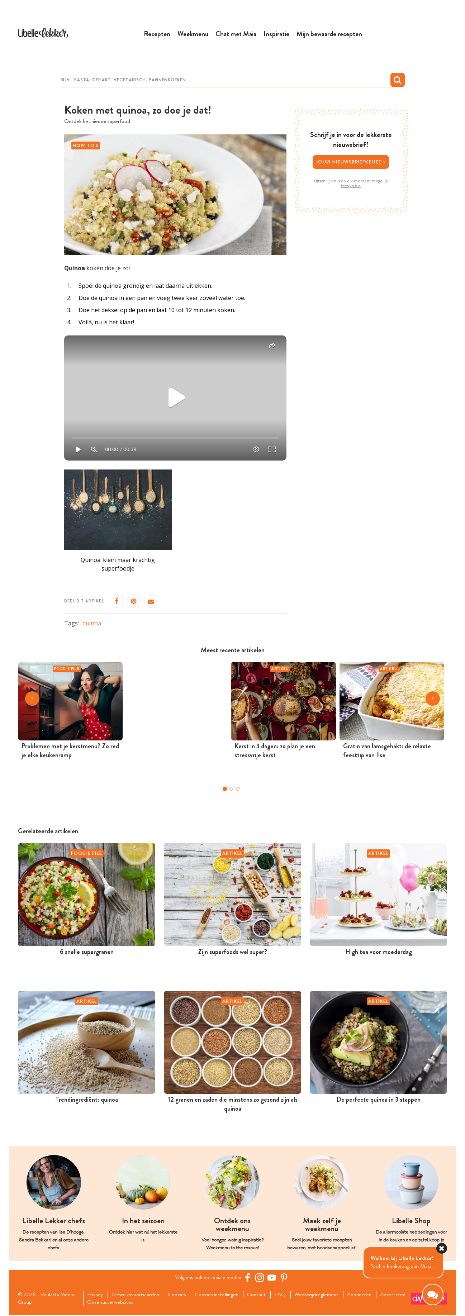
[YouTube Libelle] (273, 1278)
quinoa (91, 624)
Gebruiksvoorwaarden (137, 1295)
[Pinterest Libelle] (285, 1278)
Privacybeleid (351, 186)
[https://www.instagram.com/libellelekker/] (261, 1278)
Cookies (180, 1295)
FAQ (286, 1295)
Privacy (96, 1295)
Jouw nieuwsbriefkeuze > (351, 161)
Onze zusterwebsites (147, 1303)
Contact (261, 1295)
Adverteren (101, 1303)
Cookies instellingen (220, 1295)
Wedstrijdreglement (323, 1295)
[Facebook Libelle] (249, 1278)
